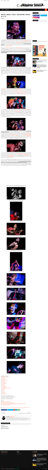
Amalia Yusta (2, 18)
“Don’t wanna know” (20, 153)
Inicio (1, 12)
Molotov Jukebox (25, 40)
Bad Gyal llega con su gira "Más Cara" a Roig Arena (42, 61)
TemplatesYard (8, 468)
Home (1, 0)
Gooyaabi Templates (16, 468)
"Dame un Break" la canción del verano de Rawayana (41, 71)
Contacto (8, 0)
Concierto (8, 407)
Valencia (4, 12)
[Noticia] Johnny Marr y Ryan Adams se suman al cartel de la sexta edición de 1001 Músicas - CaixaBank (42, 66)
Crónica (11, 407)
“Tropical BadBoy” (25, 154)
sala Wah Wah (18, 42)
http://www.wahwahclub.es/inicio (6, 404)
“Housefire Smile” (17, 111)
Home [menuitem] (3, 9)
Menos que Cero (14, 407)
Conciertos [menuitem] (7, 9)
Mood (7, 47)
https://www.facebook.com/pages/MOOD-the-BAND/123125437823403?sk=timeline (13, 403)
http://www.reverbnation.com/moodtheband (7, 402)
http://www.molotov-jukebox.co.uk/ (6, 401)
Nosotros (4, 0)
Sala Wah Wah (25, 407)
